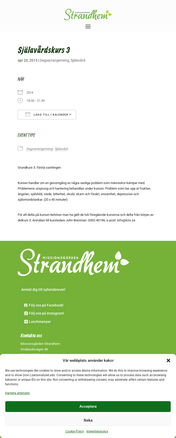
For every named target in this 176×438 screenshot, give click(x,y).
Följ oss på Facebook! (46, 305)
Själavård (78, 60)
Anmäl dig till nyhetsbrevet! (43, 290)
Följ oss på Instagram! (46, 313)
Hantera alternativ (17, 393)
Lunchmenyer (40, 322)
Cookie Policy (74, 431)
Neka (88, 420)
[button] (168, 360)
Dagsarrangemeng (54, 60)
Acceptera (88, 406)
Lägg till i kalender (47, 114)
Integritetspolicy (97, 431)
